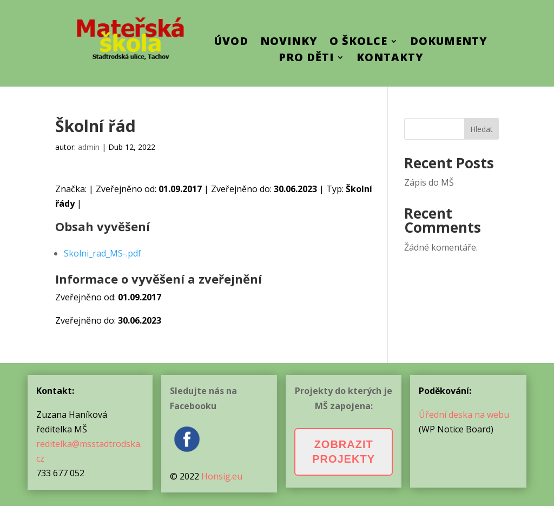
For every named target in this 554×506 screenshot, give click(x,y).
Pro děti (306, 59)
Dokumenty (448, 42)
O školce (358, 42)
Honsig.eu (221, 476)
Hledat (481, 129)
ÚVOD (231, 42)
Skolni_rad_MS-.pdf (102, 253)
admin (89, 147)
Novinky (289, 42)
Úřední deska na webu (464, 414)
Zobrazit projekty (343, 451)
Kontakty (390, 59)
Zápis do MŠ (429, 182)
